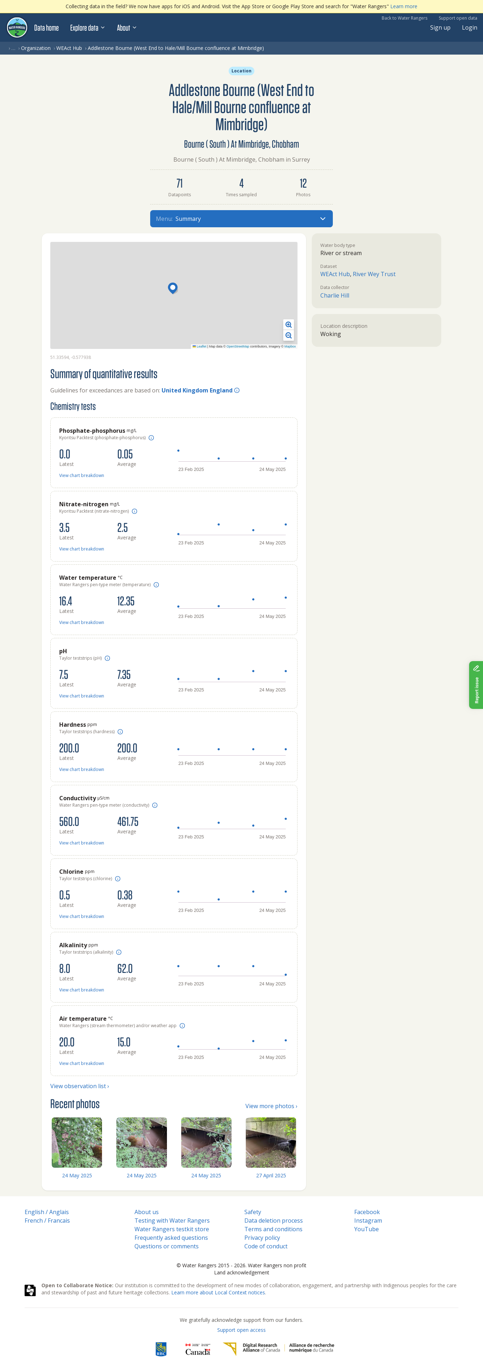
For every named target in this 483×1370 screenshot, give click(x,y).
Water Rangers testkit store (171, 1229)
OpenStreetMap (238, 346)
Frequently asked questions (171, 1238)
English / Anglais (47, 1212)
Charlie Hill (334, 295)
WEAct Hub (69, 48)
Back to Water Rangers (404, 18)
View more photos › (271, 1106)
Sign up (440, 27)
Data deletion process (273, 1220)
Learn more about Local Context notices (218, 1292)
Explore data (88, 27)
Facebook (367, 1212)
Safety (252, 1212)
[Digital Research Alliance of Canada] (278, 1349)
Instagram (368, 1220)
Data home (46, 27)
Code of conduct (266, 1246)
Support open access (241, 1329)
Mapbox (290, 346)
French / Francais (47, 1220)
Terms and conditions (273, 1229)
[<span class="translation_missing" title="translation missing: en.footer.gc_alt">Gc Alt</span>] (198, 1349)
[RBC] (161, 1349)
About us (146, 1212)
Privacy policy (262, 1238)
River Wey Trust (374, 274)
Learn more (403, 6)
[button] (174, 289)
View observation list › (79, 1086)
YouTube (366, 1229)
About (127, 27)
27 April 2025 (271, 1175)
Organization (36, 48)
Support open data (458, 18)
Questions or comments (166, 1246)
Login (469, 27)
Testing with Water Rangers (172, 1220)
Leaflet (200, 346)
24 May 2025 (77, 1175)
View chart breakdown (81, 475)
